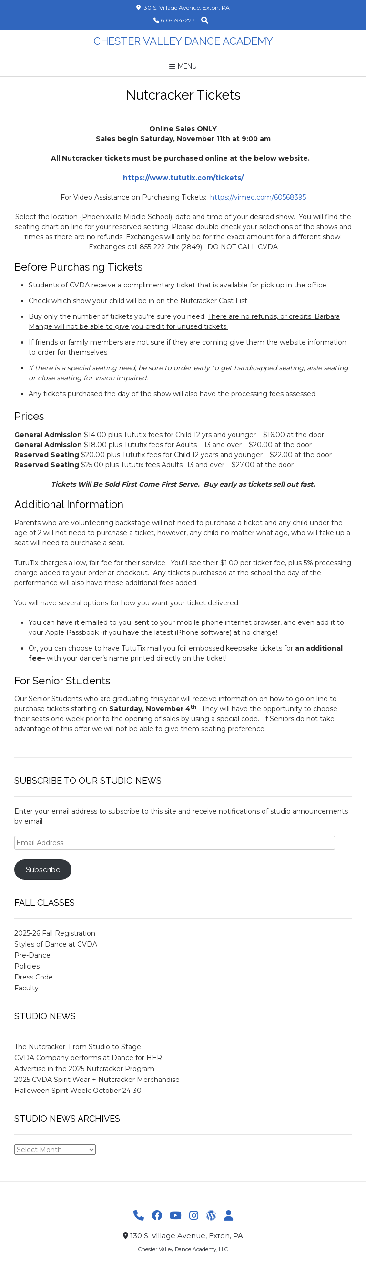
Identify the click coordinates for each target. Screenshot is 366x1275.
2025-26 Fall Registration (54, 933)
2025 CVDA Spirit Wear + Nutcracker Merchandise (97, 1079)
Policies (27, 966)
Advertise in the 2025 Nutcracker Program (84, 1068)
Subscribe (43, 869)
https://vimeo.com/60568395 (258, 197)
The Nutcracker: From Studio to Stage (77, 1046)
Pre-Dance (32, 955)
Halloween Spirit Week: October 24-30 (78, 1090)
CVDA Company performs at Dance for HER (88, 1057)
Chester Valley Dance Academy (183, 41)
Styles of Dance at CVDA (55, 944)
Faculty (26, 988)
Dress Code (33, 977)
